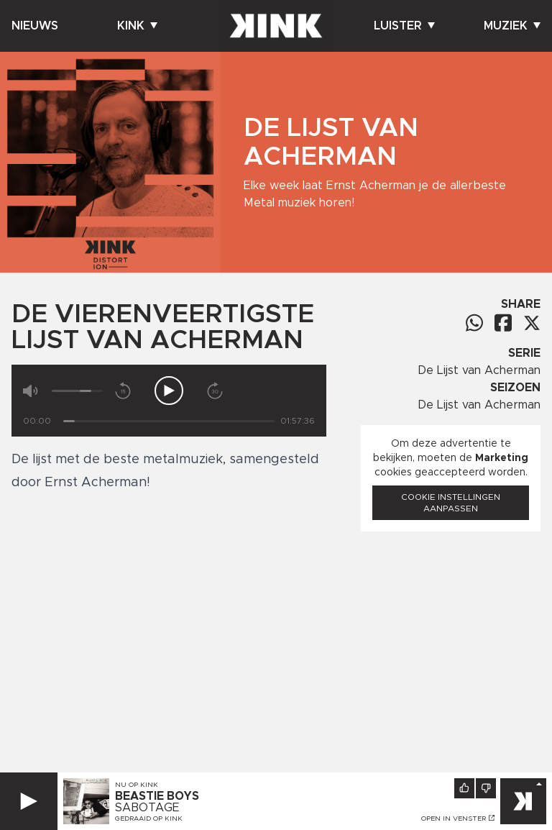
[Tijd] (169, 421)
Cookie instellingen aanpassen (450, 503)
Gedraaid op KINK (149, 818)
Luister (404, 26)
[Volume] (77, 391)
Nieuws (35, 26)
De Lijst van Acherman (479, 370)
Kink (137, 26)
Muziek (512, 26)
